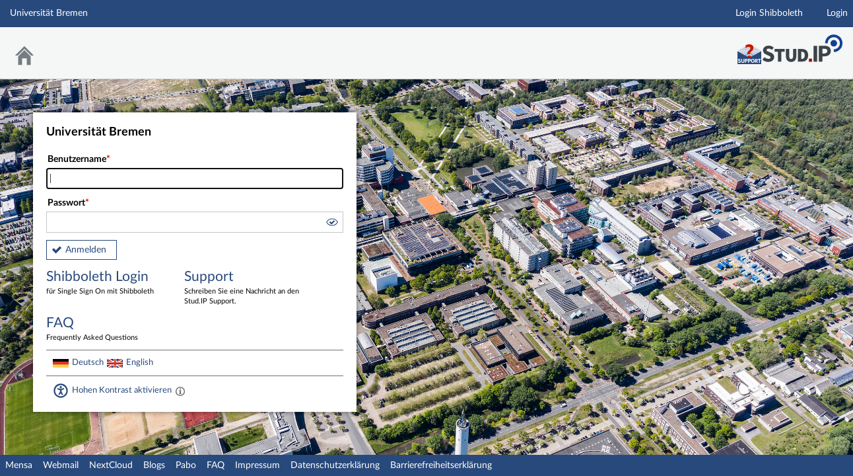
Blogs (154, 465)
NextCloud (111, 465)
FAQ (215, 465)
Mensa (18, 465)
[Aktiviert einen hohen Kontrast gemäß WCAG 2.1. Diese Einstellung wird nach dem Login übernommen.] (180, 391)
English (139, 362)
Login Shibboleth (769, 13)
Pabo (186, 465)
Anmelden (85, 250)
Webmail (61, 465)
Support (243, 288)
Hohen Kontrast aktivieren (122, 390)
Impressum (257, 465)
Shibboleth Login (105, 283)
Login (837, 13)
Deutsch (88, 362)
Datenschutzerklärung (335, 465)
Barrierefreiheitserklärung (441, 465)
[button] (331, 224)
